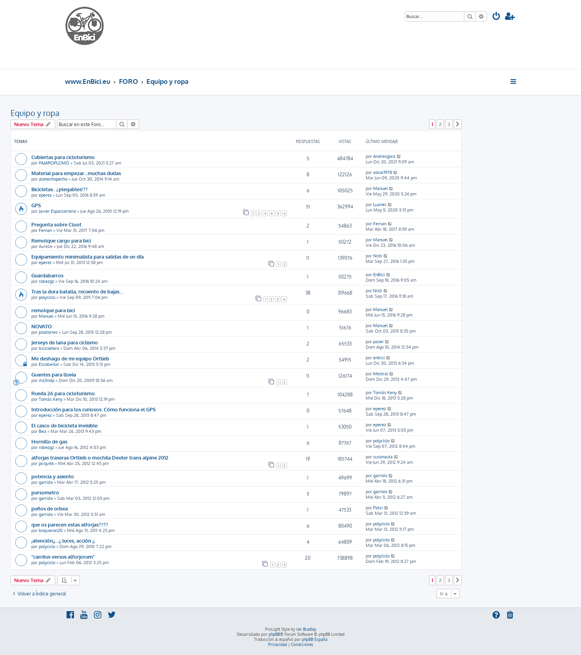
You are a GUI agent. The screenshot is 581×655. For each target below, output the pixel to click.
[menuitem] (496, 17)
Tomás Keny (50, 399)
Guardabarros (47, 275)
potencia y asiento (52, 476)
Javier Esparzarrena (57, 211)
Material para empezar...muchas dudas (76, 173)
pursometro (45, 492)
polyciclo (47, 297)
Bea (42, 431)
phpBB (274, 634)
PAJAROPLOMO (54, 163)
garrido (46, 482)
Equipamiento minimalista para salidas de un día (87, 256)
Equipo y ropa (35, 113)
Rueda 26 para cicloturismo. (63, 393)
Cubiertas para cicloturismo (63, 157)
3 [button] (448, 124)
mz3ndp (46, 380)
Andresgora (384, 156)
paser (378, 341)
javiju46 (46, 463)
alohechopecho (53, 179)
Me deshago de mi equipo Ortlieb (70, 358)
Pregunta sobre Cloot (56, 224)
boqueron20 (51, 530)
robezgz (46, 281)
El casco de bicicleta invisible (64, 425)
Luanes (379, 204)
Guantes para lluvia (53, 374)
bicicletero (49, 348)
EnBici (379, 274)
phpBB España (314, 639)
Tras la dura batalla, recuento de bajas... (77, 291)
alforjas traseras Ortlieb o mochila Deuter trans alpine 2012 (99, 457)
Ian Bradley (306, 629)
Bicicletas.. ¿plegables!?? (59, 189)
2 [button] (440, 124)
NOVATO (41, 326)
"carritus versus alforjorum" (63, 556)
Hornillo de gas (49, 441)
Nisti (377, 256)
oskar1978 (382, 172)
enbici (379, 357)
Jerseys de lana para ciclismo (64, 342)
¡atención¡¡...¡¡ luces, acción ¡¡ (63, 540)
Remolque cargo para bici (61, 240)
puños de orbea (49, 508)
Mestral (380, 373)
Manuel (380, 188)
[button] (458, 124)
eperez (45, 195)
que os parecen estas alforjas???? (69, 524)
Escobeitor (49, 364)
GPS (36, 205)
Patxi (378, 507)
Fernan (45, 230)
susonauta (383, 457)
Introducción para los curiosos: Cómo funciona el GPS (93, 409)
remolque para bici (53, 310)
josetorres (48, 332)
